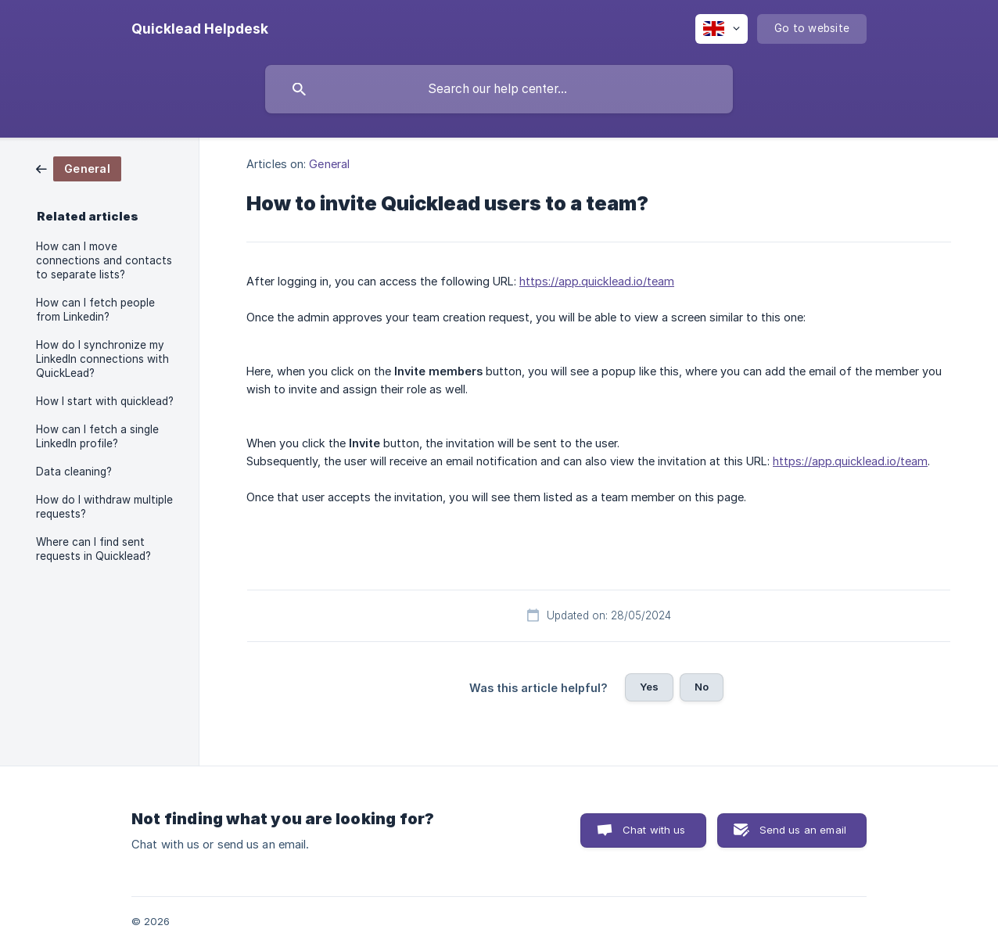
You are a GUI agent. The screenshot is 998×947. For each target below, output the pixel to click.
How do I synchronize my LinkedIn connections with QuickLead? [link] (102, 359)
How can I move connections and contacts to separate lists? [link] (104, 260)
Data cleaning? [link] (74, 471)
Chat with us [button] (654, 829)
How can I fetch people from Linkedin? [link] (95, 309)
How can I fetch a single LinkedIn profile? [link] (97, 436)
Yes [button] (649, 686)
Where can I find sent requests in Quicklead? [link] (93, 549)
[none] (199, 29)
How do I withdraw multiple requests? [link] (104, 506)
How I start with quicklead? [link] (105, 401)
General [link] (329, 163)
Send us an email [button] (802, 829)
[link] (78, 167)
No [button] (702, 686)
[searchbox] (499, 89)
